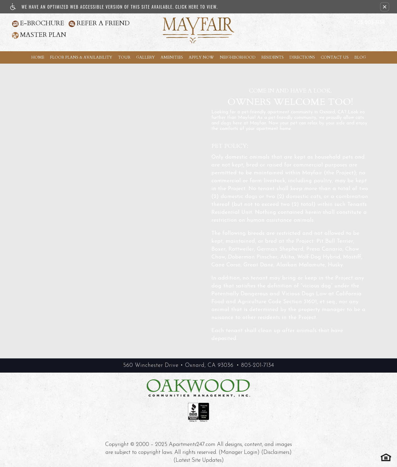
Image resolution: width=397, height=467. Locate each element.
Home (37, 57)
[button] (384, 7)
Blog (360, 57)
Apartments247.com (192, 444)
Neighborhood (238, 57)
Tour (124, 57)
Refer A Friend (103, 23)
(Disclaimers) (276, 452)
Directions (302, 57)
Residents (272, 57)
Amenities (172, 57)
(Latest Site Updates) (198, 460)
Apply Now (201, 57)
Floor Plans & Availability (81, 57)
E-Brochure (42, 23)
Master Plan (43, 35)
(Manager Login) (238, 452)
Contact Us (335, 57)
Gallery (145, 57)
